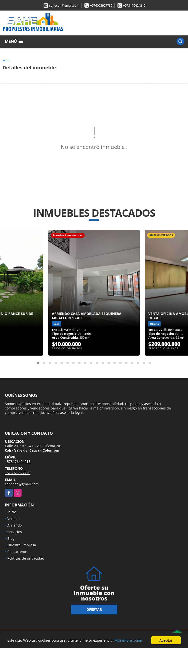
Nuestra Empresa (21, 545)
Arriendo (14, 525)
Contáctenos (17, 551)
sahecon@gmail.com (64, 5)
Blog (10, 538)
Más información (130, 641)
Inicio (5, 60)
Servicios (14, 531)
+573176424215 (134, 5)
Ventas (12, 518)
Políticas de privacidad (25, 558)
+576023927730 (101, 5)
